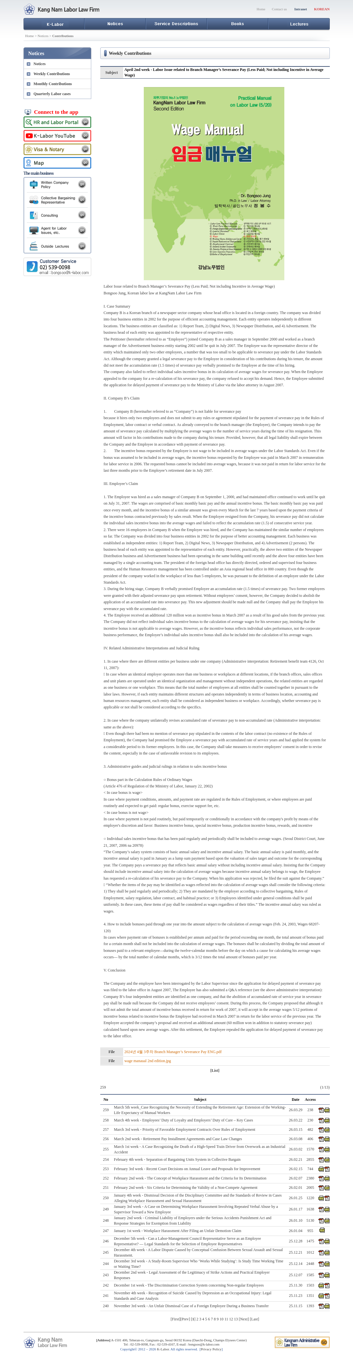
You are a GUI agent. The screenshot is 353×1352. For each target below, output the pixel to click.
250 (106, 1198)
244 (106, 1263)
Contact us (279, 9)
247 (106, 1231)
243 (106, 1275)
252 (106, 1178)
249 (106, 1209)
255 (106, 1149)
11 (226, 1319)
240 (106, 1306)
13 (236, 1319)
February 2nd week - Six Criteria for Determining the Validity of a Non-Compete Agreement (185, 1187)
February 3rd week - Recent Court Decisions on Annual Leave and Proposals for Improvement (187, 1169)
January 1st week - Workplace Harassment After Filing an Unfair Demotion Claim (177, 1231)
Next (244, 1319)
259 (106, 1110)
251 (106, 1187)
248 (106, 1220)
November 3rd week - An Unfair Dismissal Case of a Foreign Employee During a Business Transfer (191, 1306)
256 (106, 1139)
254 (106, 1159)
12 (231, 1319)
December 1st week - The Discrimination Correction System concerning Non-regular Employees (189, 1285)
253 (106, 1169)
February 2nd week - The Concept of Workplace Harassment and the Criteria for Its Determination (190, 1178)
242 (106, 1285)
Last (254, 1319)
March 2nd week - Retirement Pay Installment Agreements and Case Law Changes (178, 1139)
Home (261, 9)
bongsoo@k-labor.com (203, 1344)
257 (106, 1129)
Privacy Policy (211, 1349)
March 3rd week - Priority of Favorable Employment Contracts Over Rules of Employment (184, 1129)
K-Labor (163, 1349)
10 (221, 1319)
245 (106, 1252)
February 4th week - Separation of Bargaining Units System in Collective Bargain (177, 1159)
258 (106, 1120)
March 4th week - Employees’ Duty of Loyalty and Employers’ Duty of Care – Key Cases (183, 1120)
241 (106, 1295)
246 (106, 1241)
